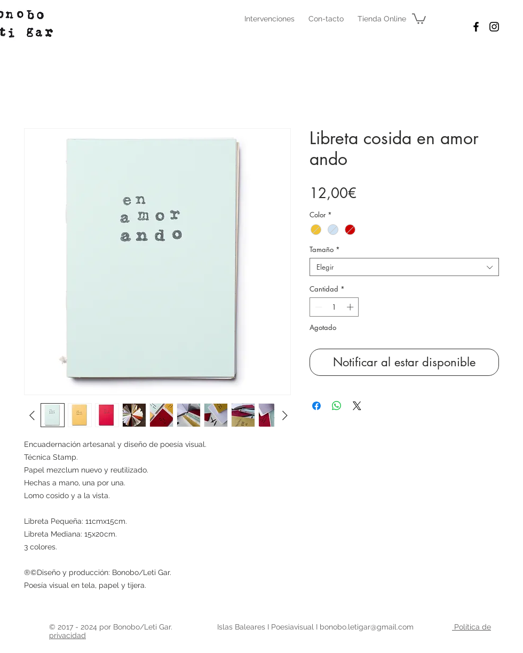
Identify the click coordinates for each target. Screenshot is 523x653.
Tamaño (325, 249)
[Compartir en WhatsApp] (336, 405)
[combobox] (404, 267)
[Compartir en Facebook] (316, 405)
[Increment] (351, 307)
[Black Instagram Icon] (494, 26)
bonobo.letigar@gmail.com (367, 627)
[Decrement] (317, 307)
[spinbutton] (334, 307)
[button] (419, 18)
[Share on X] (357, 405)
